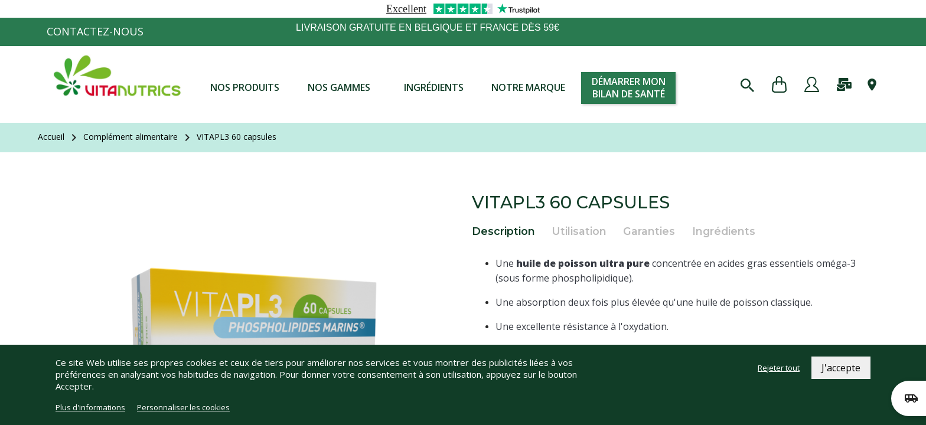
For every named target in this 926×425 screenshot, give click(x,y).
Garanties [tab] (649, 231)
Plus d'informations (90, 407)
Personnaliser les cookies (183, 407)
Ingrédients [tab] (723, 231)
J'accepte (840, 367)
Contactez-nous (95, 31)
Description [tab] (503, 231)
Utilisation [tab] (579, 231)
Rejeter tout (779, 367)
